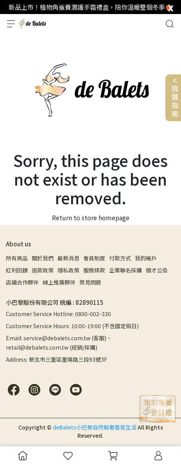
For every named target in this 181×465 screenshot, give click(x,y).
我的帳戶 (146, 258)
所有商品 (17, 258)
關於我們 (43, 258)
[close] (170, 6)
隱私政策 (68, 270)
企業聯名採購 (125, 270)
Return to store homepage (90, 217)
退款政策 (43, 270)
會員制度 (94, 258)
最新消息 (68, 258)
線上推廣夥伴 (59, 282)
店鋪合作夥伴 (22, 282)
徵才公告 (157, 270)
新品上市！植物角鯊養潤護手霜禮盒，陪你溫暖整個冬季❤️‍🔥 (91, 7)
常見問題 (90, 282)
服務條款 (94, 270)
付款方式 (120, 258)
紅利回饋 (17, 270)
